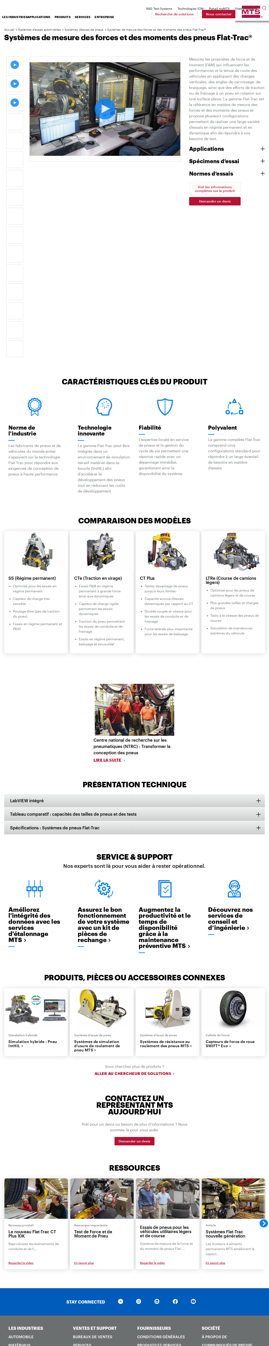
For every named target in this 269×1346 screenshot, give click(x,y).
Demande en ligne (155, 1277)
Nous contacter (248, 14)
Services (116, 17)
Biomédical (20, 1209)
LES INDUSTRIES (25, 1175)
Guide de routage (155, 1226)
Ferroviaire (20, 1242)
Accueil (9, 29)
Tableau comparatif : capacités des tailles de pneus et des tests (74, 660)
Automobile (21, 1184)
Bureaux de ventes (92, 1184)
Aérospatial (21, 1200)
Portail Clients (89, 1217)
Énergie (16, 1234)
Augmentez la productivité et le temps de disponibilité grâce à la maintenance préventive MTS (165, 774)
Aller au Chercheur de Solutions (135, 920)
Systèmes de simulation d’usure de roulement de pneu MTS (97, 892)
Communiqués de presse (227, 1192)
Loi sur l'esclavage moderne (113, 1333)
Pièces (79, 1209)
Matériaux (19, 1192)
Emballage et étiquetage (163, 1217)
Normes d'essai (24, 1277)
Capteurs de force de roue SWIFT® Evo (230, 890)
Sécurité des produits (96, 1293)
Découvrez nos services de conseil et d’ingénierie (230, 765)
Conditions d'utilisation (187, 1326)
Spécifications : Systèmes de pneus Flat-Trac (55, 674)
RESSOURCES (87, 1259)
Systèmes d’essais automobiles (39, 29)
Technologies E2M (221, 1277)
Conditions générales (161, 1184)
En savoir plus (84, 1110)
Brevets (81, 1302)
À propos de (214, 1184)
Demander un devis (215, 201)
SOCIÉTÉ (211, 1175)
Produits (96, 17)
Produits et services (159, 1192)
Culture (210, 1221)
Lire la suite (107, 606)
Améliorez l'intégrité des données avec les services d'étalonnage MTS (34, 771)
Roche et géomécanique (34, 1226)
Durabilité (213, 1229)
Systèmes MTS (216, 1268)
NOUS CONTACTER (157, 1259)
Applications (72, 17)
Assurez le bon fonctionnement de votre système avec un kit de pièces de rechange (103, 771)
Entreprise (138, 17)
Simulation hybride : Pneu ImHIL (32, 890)
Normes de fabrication (161, 1209)
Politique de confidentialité (141, 1326)
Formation (84, 1200)
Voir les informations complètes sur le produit (215, 189)
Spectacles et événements (216, 1211)
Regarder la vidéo (152, 1110)
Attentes (146, 1200)
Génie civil (19, 1217)
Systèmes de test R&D (224, 1285)
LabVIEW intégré (27, 647)
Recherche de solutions (204, 14)
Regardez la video (21, 1110)
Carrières (212, 1200)
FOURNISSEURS (154, 1175)
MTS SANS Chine (217, 1293)
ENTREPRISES (216, 1259)
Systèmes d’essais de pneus (84, 29)
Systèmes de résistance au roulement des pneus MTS (166, 890)
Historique (213, 1238)
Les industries (47, 17)
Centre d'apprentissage (98, 1268)
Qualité (81, 1285)
